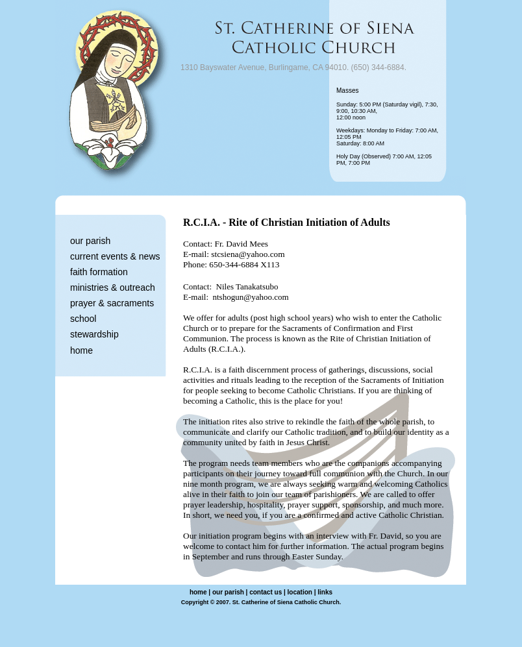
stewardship (94, 334)
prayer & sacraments (112, 303)
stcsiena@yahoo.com (247, 254)
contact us (265, 592)
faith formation (99, 272)
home (81, 350)
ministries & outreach (112, 287)
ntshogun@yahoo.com (251, 297)
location (300, 592)
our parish (90, 241)
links (324, 592)
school (83, 318)
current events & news (115, 256)
